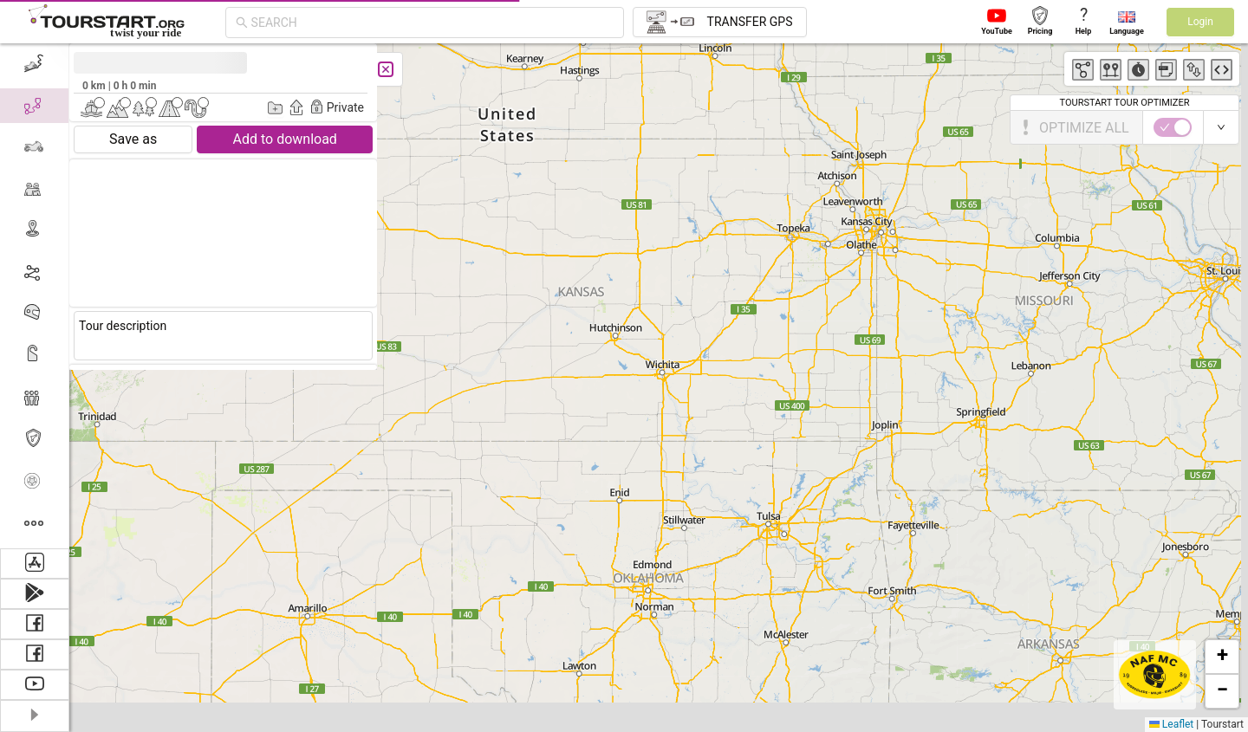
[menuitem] (34, 64)
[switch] (1173, 127)
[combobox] (432, 22)
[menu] (34, 295)
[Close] (385, 69)
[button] (1222, 656)
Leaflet (1171, 724)
